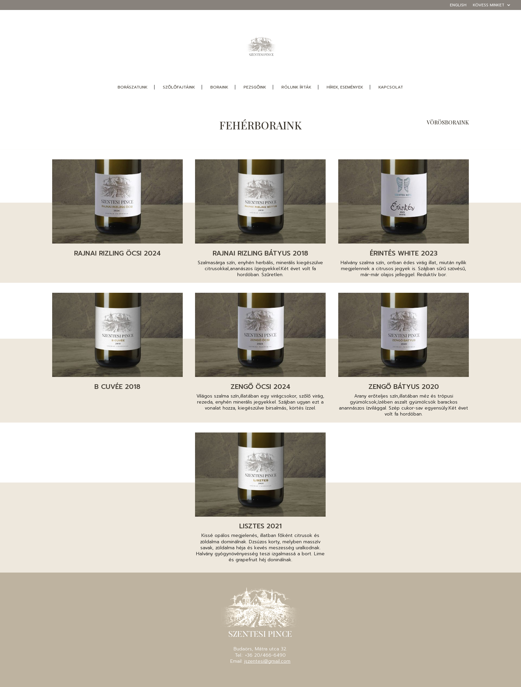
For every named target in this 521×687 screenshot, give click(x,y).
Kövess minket (488, 5)
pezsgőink (255, 87)
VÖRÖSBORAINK (448, 122)
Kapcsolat (390, 87)
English (458, 5)
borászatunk (133, 87)
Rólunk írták (296, 87)
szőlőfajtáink (179, 87)
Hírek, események (345, 87)
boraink (219, 87)
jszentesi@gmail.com (267, 661)
